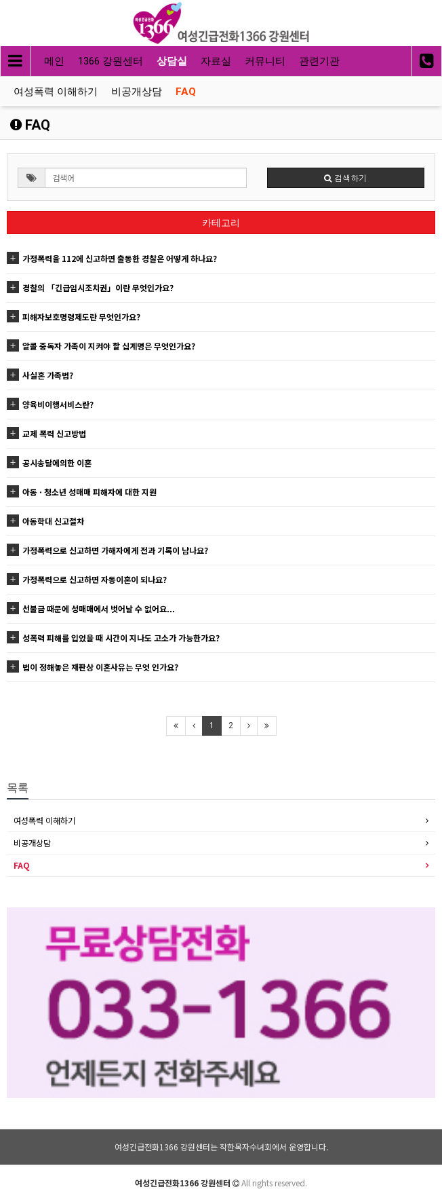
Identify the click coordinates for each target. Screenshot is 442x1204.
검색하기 (345, 177)
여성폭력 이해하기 (56, 92)
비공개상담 (136, 92)
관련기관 (319, 61)
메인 (54, 61)
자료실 (216, 61)
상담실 (172, 61)
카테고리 (221, 222)
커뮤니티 (265, 61)
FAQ (186, 92)
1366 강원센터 (110, 61)
